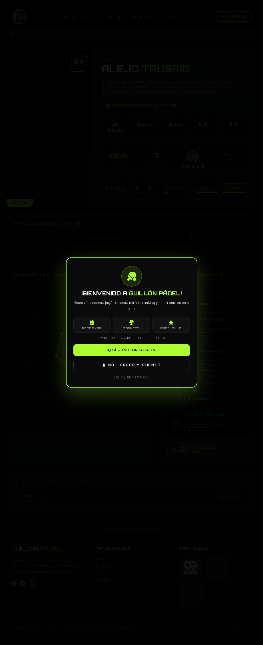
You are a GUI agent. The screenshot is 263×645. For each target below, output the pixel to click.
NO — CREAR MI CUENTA (131, 365)
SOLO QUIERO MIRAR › (131, 377)
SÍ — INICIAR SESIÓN (131, 350)
